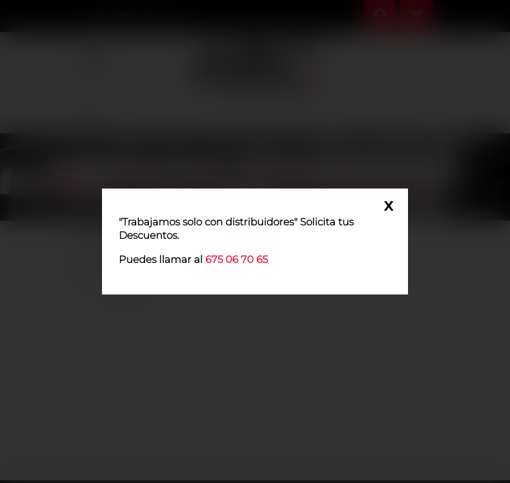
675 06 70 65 (236, 259)
